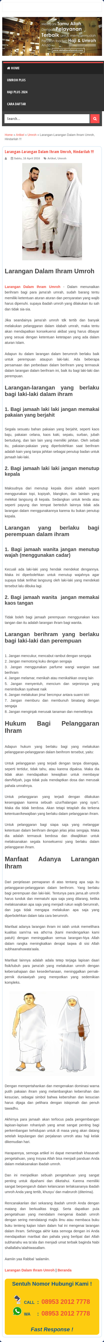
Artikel (51, 158)
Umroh (62, 158)
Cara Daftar (16, 103)
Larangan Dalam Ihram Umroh (32, 287)
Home (13, 68)
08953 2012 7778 (65, 1301)
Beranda (65, 1270)
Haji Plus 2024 (17, 92)
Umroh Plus (16, 80)
